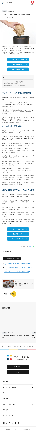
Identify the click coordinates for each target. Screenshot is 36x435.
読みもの (31, 346)
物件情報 (6, 381)
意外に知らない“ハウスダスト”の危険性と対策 (16, 272)
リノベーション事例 (9, 387)
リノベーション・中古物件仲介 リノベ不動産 (15, 346)
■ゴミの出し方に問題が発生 (11, 83)
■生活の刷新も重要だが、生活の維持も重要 (14, 85)
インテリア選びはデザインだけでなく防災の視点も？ (18, 263)
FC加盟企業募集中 (26, 429)
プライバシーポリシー (16, 429)
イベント (6, 393)
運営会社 (8, 429)
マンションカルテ (9, 415)
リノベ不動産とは (9, 404)
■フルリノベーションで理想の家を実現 (13, 82)
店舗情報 (6, 398)
